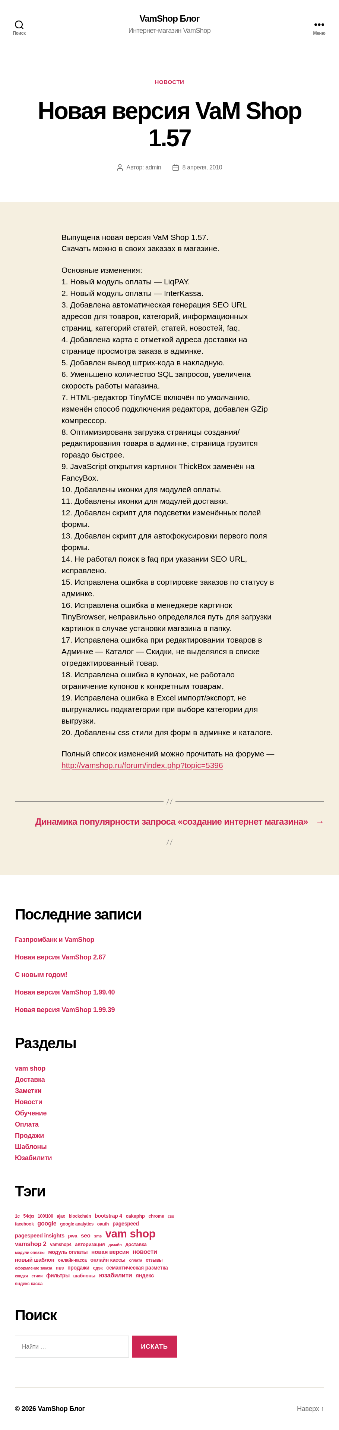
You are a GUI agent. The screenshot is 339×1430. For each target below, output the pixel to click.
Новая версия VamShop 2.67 (60, 957)
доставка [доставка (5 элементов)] (136, 1244)
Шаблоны (31, 1146)
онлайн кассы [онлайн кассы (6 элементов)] (108, 1260)
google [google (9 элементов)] (46, 1223)
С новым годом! (41, 974)
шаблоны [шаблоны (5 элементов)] (84, 1275)
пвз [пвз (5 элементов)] (60, 1268)
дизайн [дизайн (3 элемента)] (115, 1244)
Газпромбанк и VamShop (54, 939)
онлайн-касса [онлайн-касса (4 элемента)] (72, 1260)
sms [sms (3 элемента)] (98, 1236)
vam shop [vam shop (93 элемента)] (130, 1233)
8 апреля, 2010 (202, 167)
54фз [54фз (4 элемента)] (28, 1216)
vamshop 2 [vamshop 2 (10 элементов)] (31, 1244)
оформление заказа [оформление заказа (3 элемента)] (33, 1268)
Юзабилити (33, 1158)
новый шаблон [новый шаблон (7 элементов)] (34, 1260)
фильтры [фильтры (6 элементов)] (58, 1275)
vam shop (30, 1068)
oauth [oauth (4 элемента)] (103, 1224)
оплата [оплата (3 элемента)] (135, 1260)
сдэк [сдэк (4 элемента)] (98, 1268)
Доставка (30, 1079)
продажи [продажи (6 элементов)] (78, 1268)
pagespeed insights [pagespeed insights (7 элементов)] (39, 1236)
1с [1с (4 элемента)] (17, 1216)
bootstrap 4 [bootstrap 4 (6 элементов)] (108, 1216)
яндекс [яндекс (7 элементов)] (145, 1275)
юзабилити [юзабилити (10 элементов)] (115, 1275)
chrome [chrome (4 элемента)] (156, 1216)
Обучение (31, 1113)
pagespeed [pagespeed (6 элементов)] (126, 1224)
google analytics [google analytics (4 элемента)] (77, 1224)
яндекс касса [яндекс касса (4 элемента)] (28, 1283)
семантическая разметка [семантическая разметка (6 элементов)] (137, 1268)
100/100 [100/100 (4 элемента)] (45, 1216)
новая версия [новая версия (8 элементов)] (110, 1252)
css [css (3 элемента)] (171, 1216)
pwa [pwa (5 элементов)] (72, 1236)
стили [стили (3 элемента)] (37, 1276)
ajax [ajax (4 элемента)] (61, 1216)
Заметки (28, 1091)
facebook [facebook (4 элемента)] (24, 1224)
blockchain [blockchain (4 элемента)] (80, 1216)
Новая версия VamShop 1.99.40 (65, 992)
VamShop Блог (170, 18)
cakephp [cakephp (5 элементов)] (135, 1216)
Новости (169, 82)
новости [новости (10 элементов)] (145, 1251)
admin (153, 167)
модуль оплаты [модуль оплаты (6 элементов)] (68, 1252)
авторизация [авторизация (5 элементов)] (90, 1244)
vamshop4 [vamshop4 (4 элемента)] (60, 1244)
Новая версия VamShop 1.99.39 (65, 1010)
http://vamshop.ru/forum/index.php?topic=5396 (142, 765)
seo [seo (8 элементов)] (86, 1235)
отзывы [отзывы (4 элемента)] (154, 1260)
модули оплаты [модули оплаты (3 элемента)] (30, 1252)
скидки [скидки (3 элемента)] (21, 1276)
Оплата (27, 1124)
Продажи (29, 1135)
